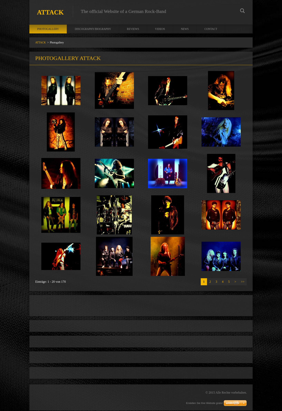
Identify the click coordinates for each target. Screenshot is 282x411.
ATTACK (40, 43)
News (185, 29)
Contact (210, 29)
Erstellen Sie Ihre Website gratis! (204, 403)
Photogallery (48, 29)
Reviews (133, 29)
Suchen (242, 11)
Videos (160, 29)
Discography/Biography (93, 29)
